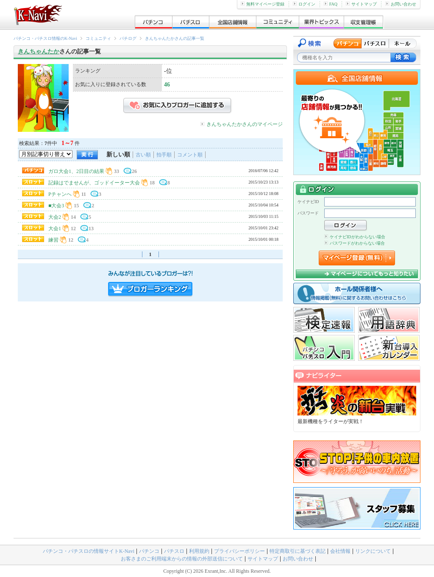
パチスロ (174, 551)
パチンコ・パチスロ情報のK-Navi (45, 38)
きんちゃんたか (38, 51)
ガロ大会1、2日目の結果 (76, 171)
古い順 (143, 155)
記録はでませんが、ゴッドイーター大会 (94, 183)
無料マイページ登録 (262, 4)
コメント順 (190, 155)
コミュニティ (98, 38)
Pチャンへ (60, 194)
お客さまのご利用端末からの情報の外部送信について (182, 559)
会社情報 (340, 551)
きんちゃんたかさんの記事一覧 (174, 38)
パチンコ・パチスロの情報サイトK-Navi (88, 551)
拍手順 (164, 155)
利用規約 (199, 551)
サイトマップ (361, 4)
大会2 (54, 217)
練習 (53, 240)
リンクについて (373, 551)
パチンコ (149, 551)
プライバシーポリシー (239, 551)
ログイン (304, 4)
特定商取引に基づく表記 (298, 551)
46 (167, 84)
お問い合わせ (400, 4)
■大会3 (56, 206)
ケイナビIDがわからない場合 (354, 236)
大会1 (54, 228)
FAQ (330, 4)
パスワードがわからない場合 (354, 243)
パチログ (128, 38)
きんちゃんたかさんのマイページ (244, 124)
